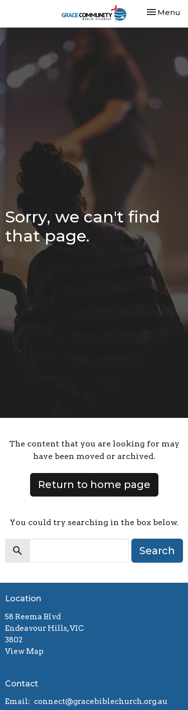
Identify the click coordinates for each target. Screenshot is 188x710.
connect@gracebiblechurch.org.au (100, 701)
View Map (24, 651)
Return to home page (94, 485)
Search (157, 551)
